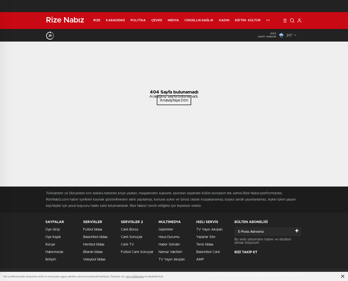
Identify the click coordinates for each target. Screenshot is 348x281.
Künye (50, 244)
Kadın (224, 20)
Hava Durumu (169, 237)
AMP (200, 259)
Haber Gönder (169, 244)
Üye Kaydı (53, 237)
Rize (96, 20)
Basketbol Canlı (208, 252)
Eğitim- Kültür (247, 20)
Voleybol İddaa (94, 259)
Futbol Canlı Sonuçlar (137, 252)
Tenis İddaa (204, 244)
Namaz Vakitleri (170, 252)
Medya (173, 20)
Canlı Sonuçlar (132, 237)
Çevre (156, 20)
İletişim (50, 259)
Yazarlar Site (205, 237)
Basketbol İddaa (95, 237)
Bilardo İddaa (92, 252)
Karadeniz (115, 20)
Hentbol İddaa (93, 244)
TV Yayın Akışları (172, 259)
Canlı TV (127, 244)
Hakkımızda (54, 252)
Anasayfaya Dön (174, 100)
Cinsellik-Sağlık (198, 20)
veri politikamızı (135, 276)
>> (268, 20)
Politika (138, 20)
